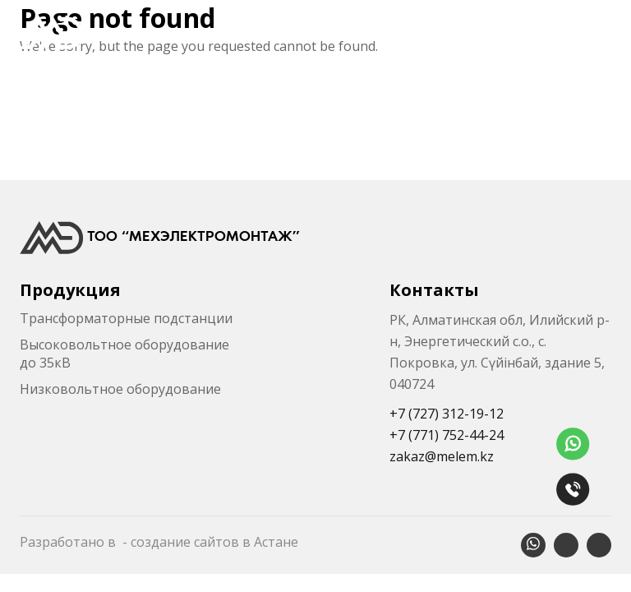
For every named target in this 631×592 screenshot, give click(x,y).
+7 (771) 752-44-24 (446, 435)
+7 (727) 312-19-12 (446, 414)
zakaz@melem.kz (441, 456)
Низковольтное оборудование (120, 389)
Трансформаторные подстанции (126, 318)
